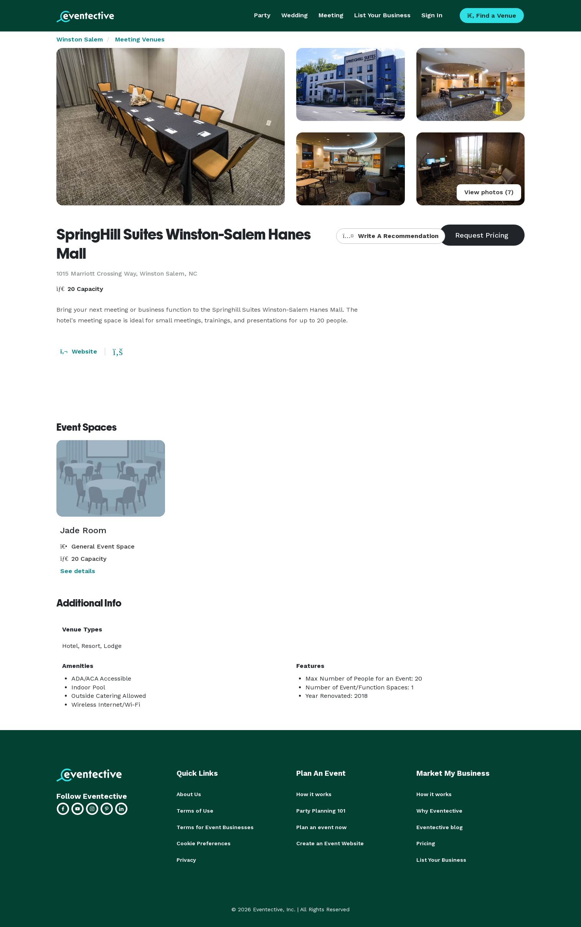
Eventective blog (439, 826)
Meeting (331, 15)
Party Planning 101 (320, 810)
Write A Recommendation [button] (390, 236)
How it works (314, 794)
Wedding (294, 15)
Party (262, 15)
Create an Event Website (330, 842)
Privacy (186, 859)
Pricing (425, 842)
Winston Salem (79, 39)
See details (77, 571)
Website (78, 351)
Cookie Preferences (204, 842)
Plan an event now (321, 826)
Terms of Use (195, 810)
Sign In (431, 15)
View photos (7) (488, 192)
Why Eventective (439, 810)
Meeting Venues (140, 39)
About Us (189, 794)
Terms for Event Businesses (215, 826)
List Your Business (382, 15)
